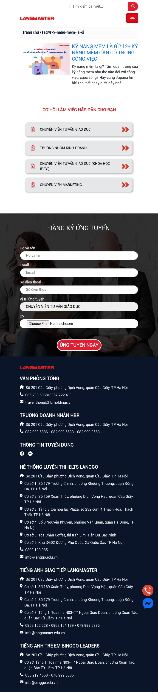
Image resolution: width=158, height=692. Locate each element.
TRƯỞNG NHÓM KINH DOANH (63, 148)
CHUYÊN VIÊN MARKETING (61, 185)
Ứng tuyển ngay (79, 345)
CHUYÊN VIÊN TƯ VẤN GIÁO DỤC (65, 129)
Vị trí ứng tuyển (32, 299)
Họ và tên (27, 248)
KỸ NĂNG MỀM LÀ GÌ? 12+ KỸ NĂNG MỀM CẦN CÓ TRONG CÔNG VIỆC (105, 52)
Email (24, 265)
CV (22, 316)
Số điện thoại (30, 282)
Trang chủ (30, 32)
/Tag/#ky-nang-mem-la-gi (62, 32)
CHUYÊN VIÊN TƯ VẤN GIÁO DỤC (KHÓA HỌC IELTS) (75, 166)
